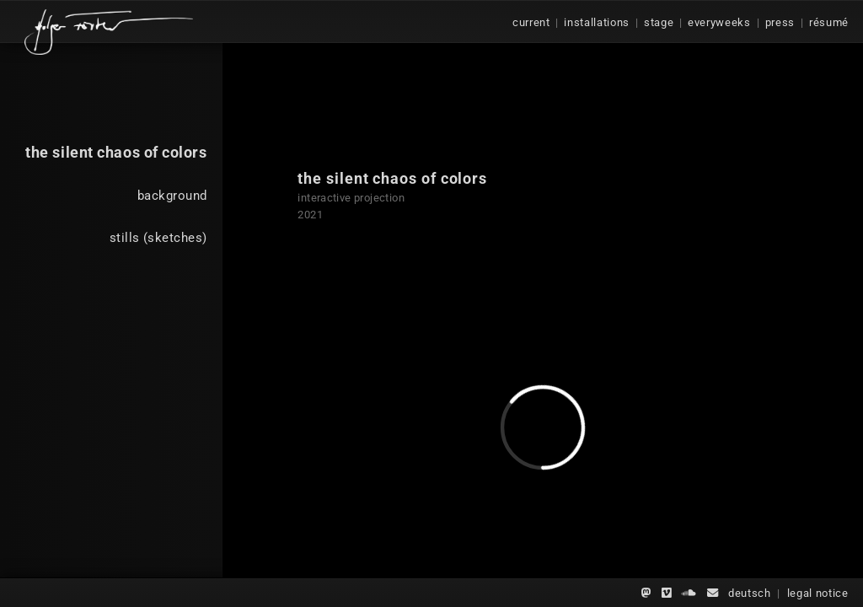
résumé (829, 22)
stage (658, 22)
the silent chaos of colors (115, 152)
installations (597, 22)
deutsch (749, 593)
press (780, 22)
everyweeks (719, 22)
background (171, 195)
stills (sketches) (158, 237)
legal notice (818, 593)
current (531, 22)
